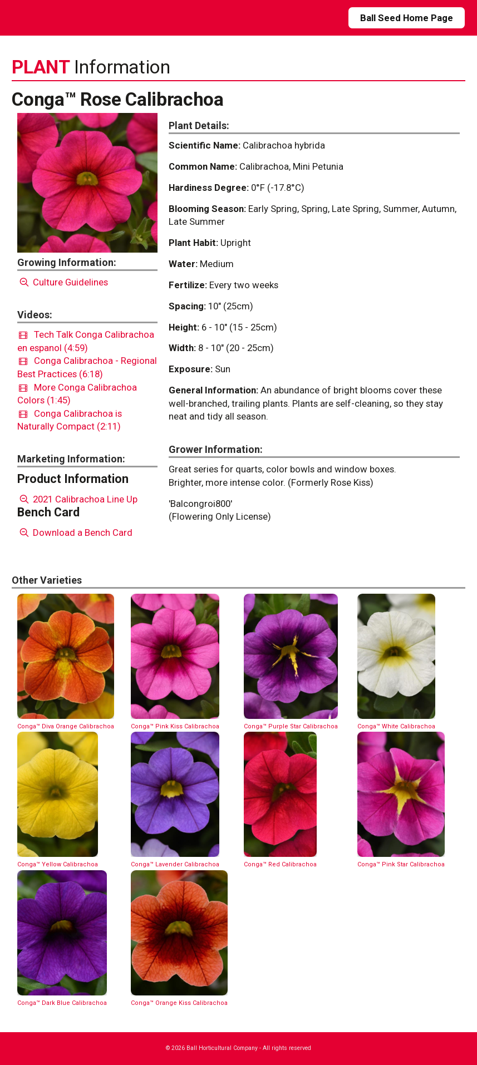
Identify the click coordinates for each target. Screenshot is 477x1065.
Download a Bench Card (74, 532)
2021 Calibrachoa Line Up (77, 499)
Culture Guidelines (62, 282)
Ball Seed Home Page (406, 17)
